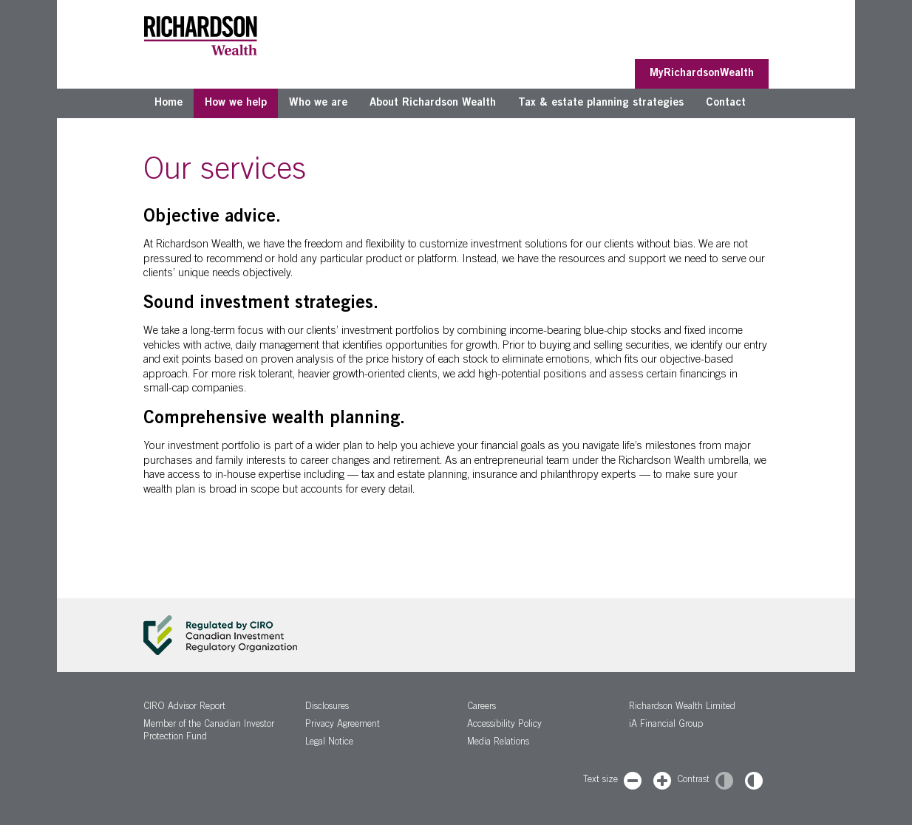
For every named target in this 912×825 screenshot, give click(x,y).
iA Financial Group (666, 725)
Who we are (318, 103)
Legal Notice (329, 742)
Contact (726, 103)
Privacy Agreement (342, 725)
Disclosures (327, 707)
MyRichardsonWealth (702, 73)
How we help (236, 103)
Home (168, 103)
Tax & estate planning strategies (601, 103)
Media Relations (498, 742)
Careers (481, 707)
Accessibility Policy (504, 725)
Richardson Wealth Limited (682, 707)
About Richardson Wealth (433, 103)
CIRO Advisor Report (184, 707)
